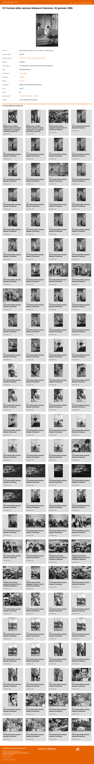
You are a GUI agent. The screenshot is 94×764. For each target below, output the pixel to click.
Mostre (89, 2)
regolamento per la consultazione (9, 759)
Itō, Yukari (22, 81)
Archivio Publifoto (83, 2)
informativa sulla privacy (7, 756)
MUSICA (36, 96)
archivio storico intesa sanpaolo (13, 2)
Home (71, 2)
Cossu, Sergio (23, 73)
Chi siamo (75, 2)
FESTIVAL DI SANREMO (26, 96)
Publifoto (21, 77)
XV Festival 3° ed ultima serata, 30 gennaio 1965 (32, 58)
